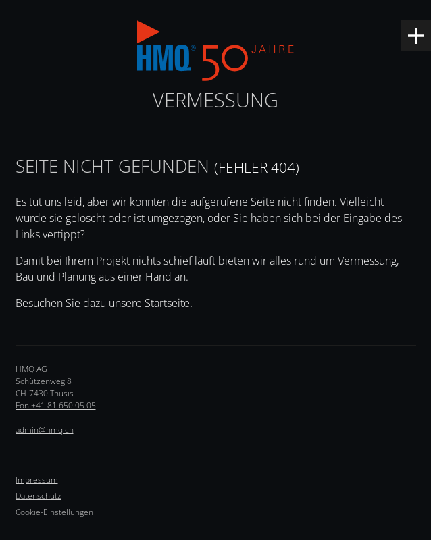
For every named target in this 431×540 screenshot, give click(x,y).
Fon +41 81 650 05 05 (56, 405)
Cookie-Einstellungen (54, 512)
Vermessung (215, 99)
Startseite (167, 303)
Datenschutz (38, 496)
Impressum (37, 479)
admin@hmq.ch (45, 429)
